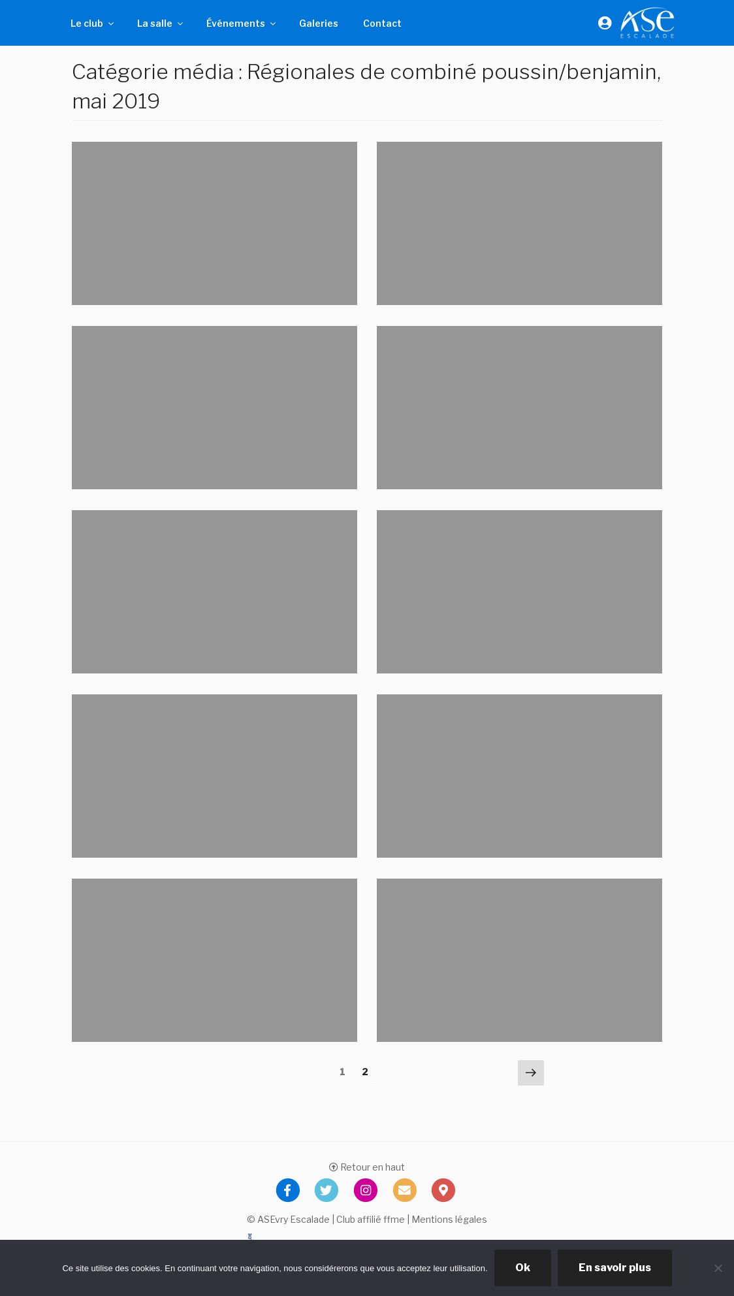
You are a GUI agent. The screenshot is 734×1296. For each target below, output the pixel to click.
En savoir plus (615, 1267)
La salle (161, 23)
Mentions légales (449, 1219)
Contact (382, 23)
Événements (242, 23)
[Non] (717, 1267)
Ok (522, 1267)
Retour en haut (367, 1167)
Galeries (318, 23)
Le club (93, 23)
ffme (394, 1219)
